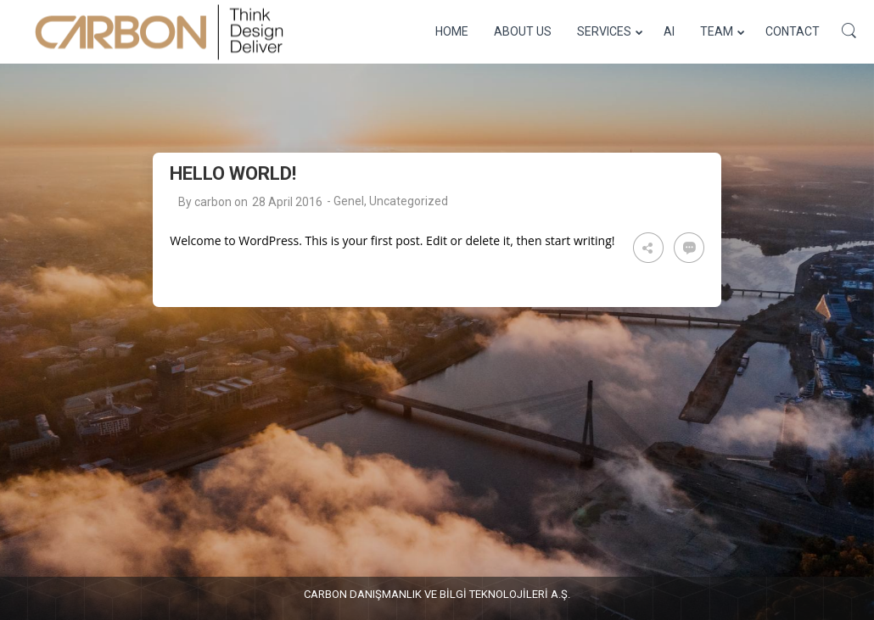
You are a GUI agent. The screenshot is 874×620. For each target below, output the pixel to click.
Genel (348, 201)
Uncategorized (408, 201)
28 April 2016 (287, 202)
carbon (213, 202)
